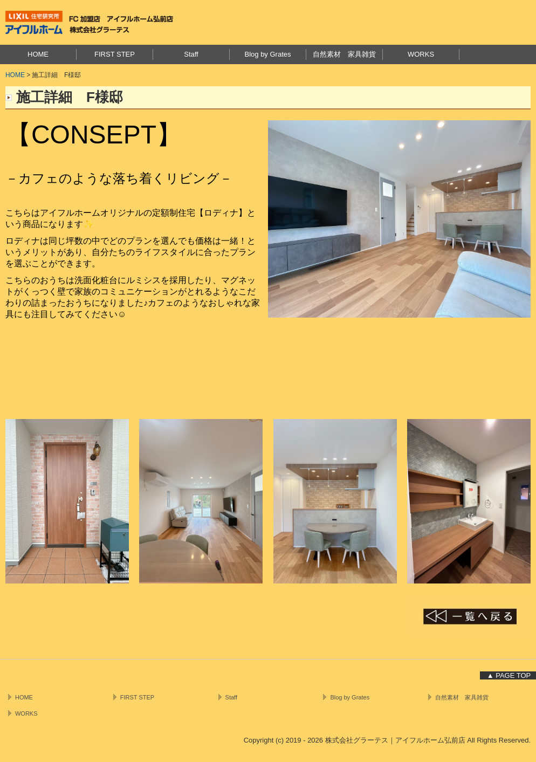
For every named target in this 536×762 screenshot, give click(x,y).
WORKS (421, 54)
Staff (191, 54)
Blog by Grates (268, 54)
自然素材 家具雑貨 (344, 54)
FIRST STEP (114, 54)
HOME (38, 54)
